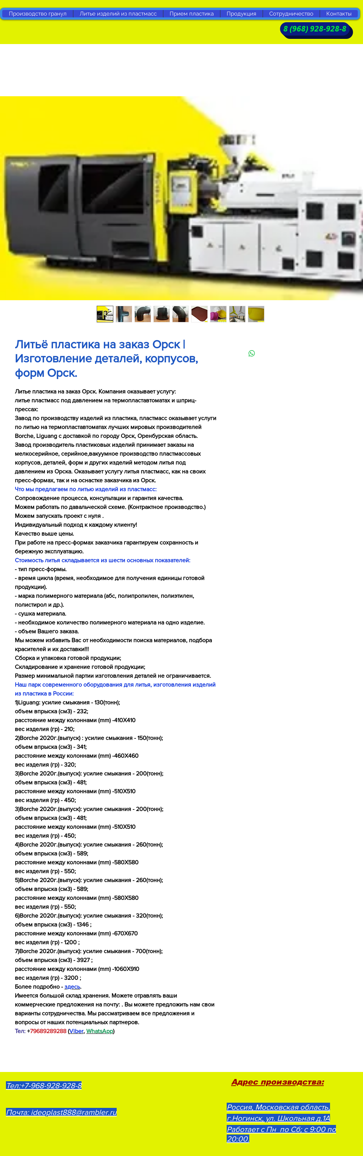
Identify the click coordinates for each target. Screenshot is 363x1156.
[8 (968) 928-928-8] (315, 29)
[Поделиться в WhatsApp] (251, 353)
